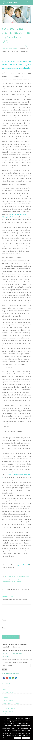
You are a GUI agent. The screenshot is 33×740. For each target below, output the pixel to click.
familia (8, 579)
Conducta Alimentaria (8, 695)
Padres (11, 579)
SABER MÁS (26, 738)
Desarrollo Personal (8, 700)
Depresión (5, 697)
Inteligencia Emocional (8, 711)
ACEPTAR (17, 738)
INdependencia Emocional (9, 708)
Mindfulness (6, 714)
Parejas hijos (17, 579)
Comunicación (15, 576)
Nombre (4, 620)
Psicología (4, 581)
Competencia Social (8, 692)
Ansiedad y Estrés (7, 687)
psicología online (11, 581)
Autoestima (5, 689)
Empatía (4, 579)
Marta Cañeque (24, 46)
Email (4, 628)
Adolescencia (8, 576)
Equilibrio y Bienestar (8, 706)
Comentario (6, 603)
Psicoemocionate (24, 579)
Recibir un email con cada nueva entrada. (17, 650)
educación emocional (24, 576)
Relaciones (18, 581)
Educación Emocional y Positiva (9, 48)
